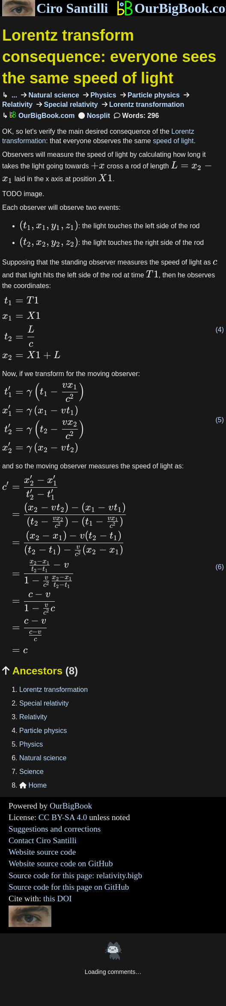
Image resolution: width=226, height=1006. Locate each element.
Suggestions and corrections (55, 828)
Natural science (53, 95)
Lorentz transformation (145, 104)
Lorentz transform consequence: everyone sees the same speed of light (109, 56)
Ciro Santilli (55, 8)
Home (33, 785)
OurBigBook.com (41, 115)
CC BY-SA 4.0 (63, 817)
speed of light (173, 140)
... (13, 95)
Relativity (33, 717)
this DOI (57, 898)
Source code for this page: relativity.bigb (75, 875)
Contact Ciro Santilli (43, 840)
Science (31, 771)
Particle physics (153, 95)
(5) (219, 420)
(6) (219, 567)
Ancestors (40, 671)
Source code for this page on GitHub (69, 886)
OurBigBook (71, 805)
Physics (102, 95)
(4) (219, 329)
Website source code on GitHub (61, 863)
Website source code (42, 851)
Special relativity (70, 104)
